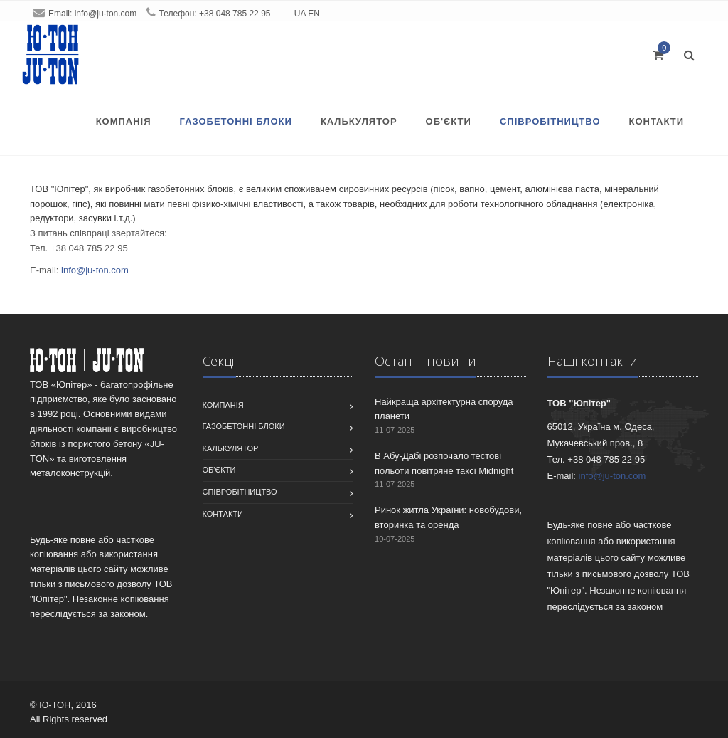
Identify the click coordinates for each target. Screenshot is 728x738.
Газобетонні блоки (236, 121)
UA (300, 14)
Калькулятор (359, 121)
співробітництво (550, 121)
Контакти (657, 121)
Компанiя (123, 121)
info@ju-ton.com (106, 14)
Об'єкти (448, 121)
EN (314, 14)
